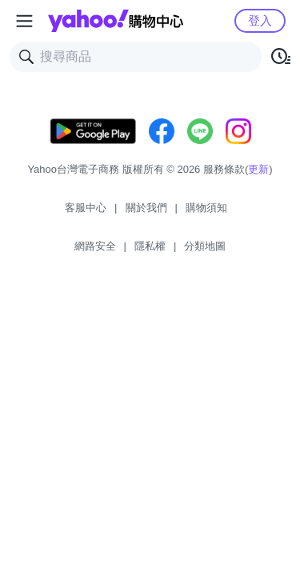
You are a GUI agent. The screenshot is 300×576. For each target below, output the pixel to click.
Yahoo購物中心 (115, 21)
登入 (260, 20)
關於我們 (146, 208)
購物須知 (206, 208)
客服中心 (85, 208)
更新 (258, 169)
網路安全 (95, 246)
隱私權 (150, 246)
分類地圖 (205, 246)
